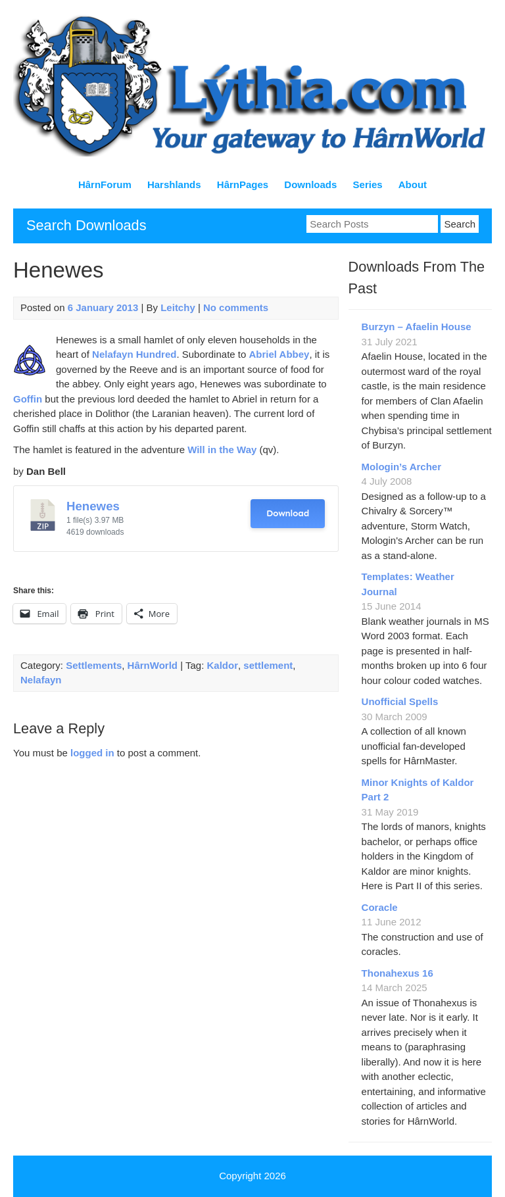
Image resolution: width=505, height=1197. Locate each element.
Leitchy (177, 307)
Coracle (380, 907)
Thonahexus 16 (397, 973)
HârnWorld (153, 665)
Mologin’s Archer (401, 466)
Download (287, 513)
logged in (92, 752)
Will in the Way (221, 449)
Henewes (93, 506)
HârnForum (105, 184)
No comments (235, 307)
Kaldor (222, 665)
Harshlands (174, 184)
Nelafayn (41, 679)
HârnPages (242, 184)
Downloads (310, 184)
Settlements (94, 665)
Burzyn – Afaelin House (416, 326)
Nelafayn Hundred (134, 354)
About (412, 184)
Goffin (27, 398)
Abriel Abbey (279, 354)
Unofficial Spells (400, 701)
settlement (268, 665)
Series (368, 184)
